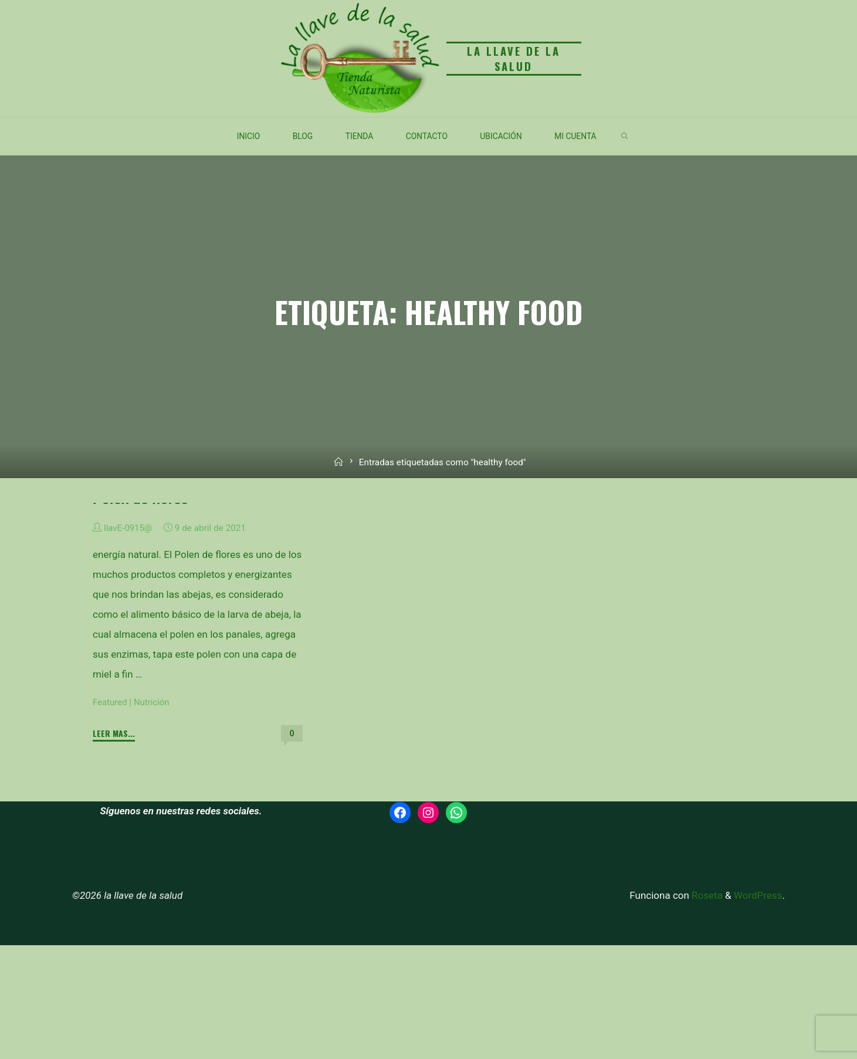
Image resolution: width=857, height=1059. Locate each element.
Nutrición (153, 816)
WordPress (758, 1009)
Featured (110, 816)
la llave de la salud (513, 58)
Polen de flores (141, 612)
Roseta (706, 1009)
